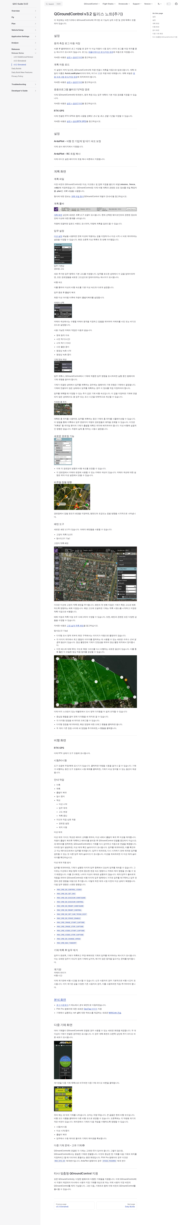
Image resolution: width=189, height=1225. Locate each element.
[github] (176, 4)
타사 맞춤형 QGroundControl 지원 (164, 37)
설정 (154, 17)
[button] (35, 11)
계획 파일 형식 (77, 196)
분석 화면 (155, 30)
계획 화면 (155, 23)
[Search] (53, 3)
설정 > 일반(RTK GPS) (76, 121)
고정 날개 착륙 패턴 (75, 625)
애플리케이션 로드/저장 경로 (100, 52)
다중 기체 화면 (157, 34)
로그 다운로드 (62, 1005)
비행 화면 (155, 27)
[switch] (168, 4)
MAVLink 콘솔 (115, 1013)
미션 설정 (58, 236)
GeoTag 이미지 (90, 1009)
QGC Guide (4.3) (20, 4)
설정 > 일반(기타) (74, 57)
